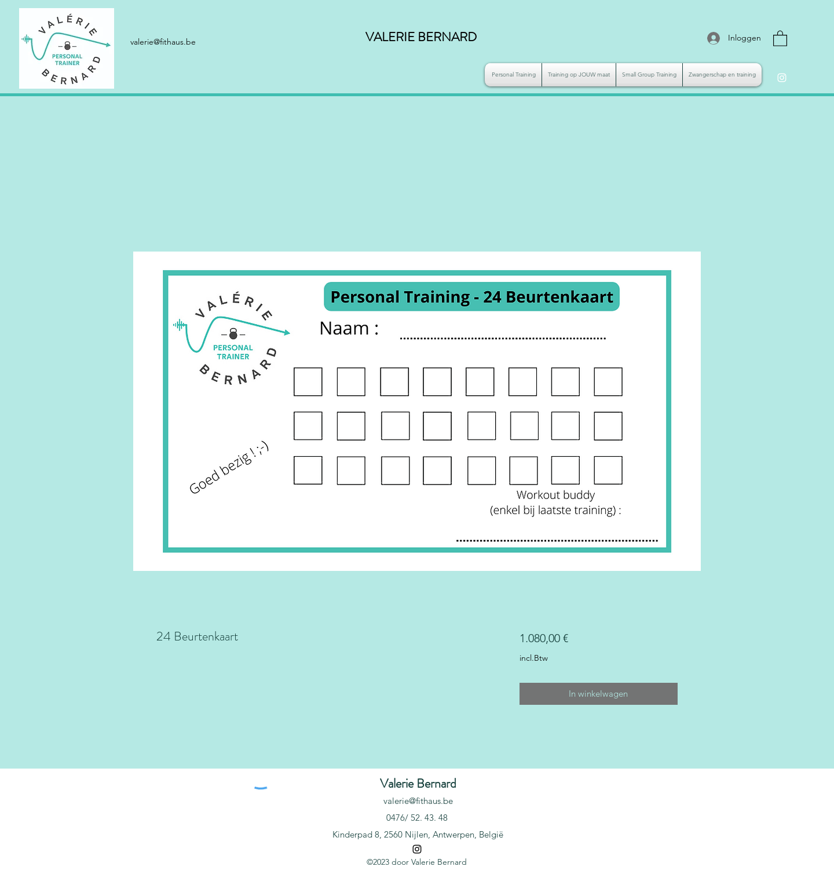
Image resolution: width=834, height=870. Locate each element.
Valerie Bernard (418, 783)
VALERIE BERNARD (421, 37)
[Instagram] (782, 77)
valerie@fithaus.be (418, 800)
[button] (780, 38)
